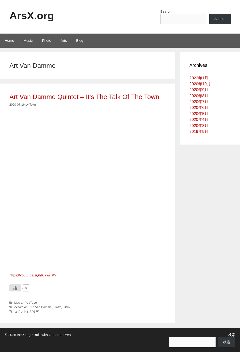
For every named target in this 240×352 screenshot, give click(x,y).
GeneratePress (60, 335)
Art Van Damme (41, 307)
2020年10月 (200, 84)
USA (67, 307)
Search (166, 11)
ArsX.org (31, 16)
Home (9, 40)
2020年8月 (198, 96)
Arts (63, 40)
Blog (79, 40)
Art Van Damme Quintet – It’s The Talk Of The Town (84, 96)
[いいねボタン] (15, 287)
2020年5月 (198, 113)
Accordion (21, 307)
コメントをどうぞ (26, 311)
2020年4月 (198, 119)
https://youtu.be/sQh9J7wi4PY (32, 275)
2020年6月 (198, 107)
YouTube (31, 302)
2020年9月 (198, 90)
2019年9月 (198, 131)
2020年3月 (198, 125)
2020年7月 (198, 101)
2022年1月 (198, 78)
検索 (231, 335)
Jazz (58, 307)
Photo (46, 40)
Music (28, 40)
